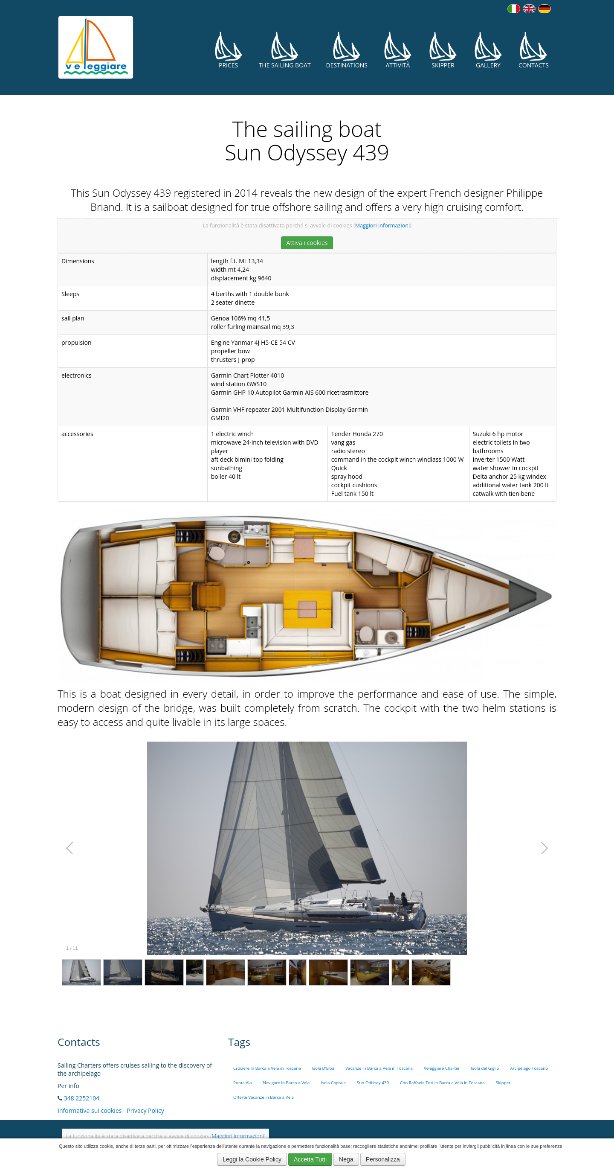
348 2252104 (82, 1098)
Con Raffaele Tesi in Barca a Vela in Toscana (442, 1083)
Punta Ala (242, 1083)
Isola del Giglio (485, 1068)
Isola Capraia (333, 1083)
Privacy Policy (145, 1110)
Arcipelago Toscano (529, 1068)
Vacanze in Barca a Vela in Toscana (379, 1068)
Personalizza (383, 1159)
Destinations (347, 50)
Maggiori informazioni (382, 225)
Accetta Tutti (310, 1159)
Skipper (443, 50)
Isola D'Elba (323, 1068)
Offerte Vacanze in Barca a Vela (263, 1097)
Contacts (533, 50)
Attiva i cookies (307, 243)
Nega (346, 1159)
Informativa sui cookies (90, 1110)
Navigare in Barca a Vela (286, 1083)
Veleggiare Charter (442, 1068)
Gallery (488, 50)
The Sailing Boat (285, 50)
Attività (398, 50)
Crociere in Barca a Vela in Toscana (267, 1068)
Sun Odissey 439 (373, 1083)
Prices (228, 50)
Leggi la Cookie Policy (252, 1159)
